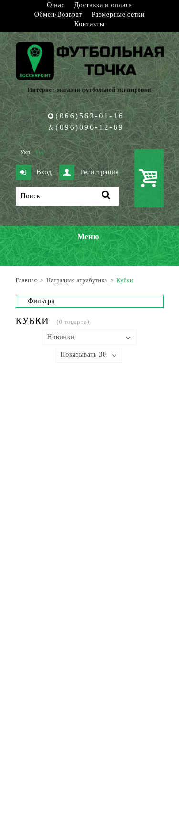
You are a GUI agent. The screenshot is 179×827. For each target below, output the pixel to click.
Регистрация (89, 172)
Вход (34, 172)
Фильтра (41, 301)
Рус (40, 152)
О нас (55, 5)
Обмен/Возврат (58, 14)
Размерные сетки (118, 14)
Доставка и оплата (103, 5)
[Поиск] (67, 196)
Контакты (89, 24)
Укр (26, 152)
